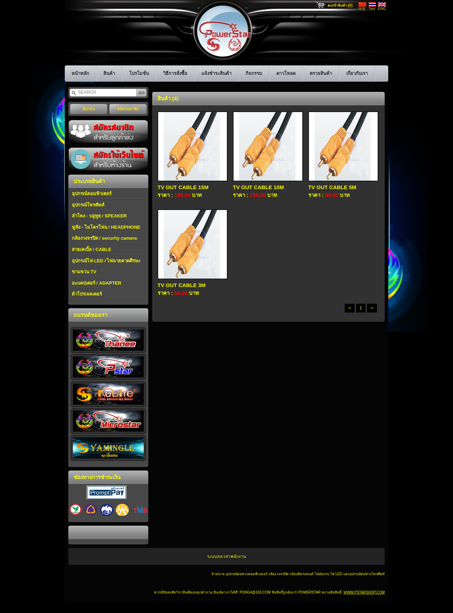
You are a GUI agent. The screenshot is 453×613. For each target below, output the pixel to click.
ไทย (372, 9)
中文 (362, 9)
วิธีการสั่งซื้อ (175, 73)
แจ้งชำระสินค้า (216, 73)
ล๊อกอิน (88, 109)
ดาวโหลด (286, 73)
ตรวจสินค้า (321, 73)
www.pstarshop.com (364, 592)
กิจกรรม (254, 73)
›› (372, 307)
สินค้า (109, 73)
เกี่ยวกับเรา (357, 73)
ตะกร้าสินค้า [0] (340, 5)
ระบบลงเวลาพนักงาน (226, 556)
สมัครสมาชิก (128, 109)
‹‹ (349, 307)
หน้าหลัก (80, 73)
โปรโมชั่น (139, 73)
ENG (382, 9)
